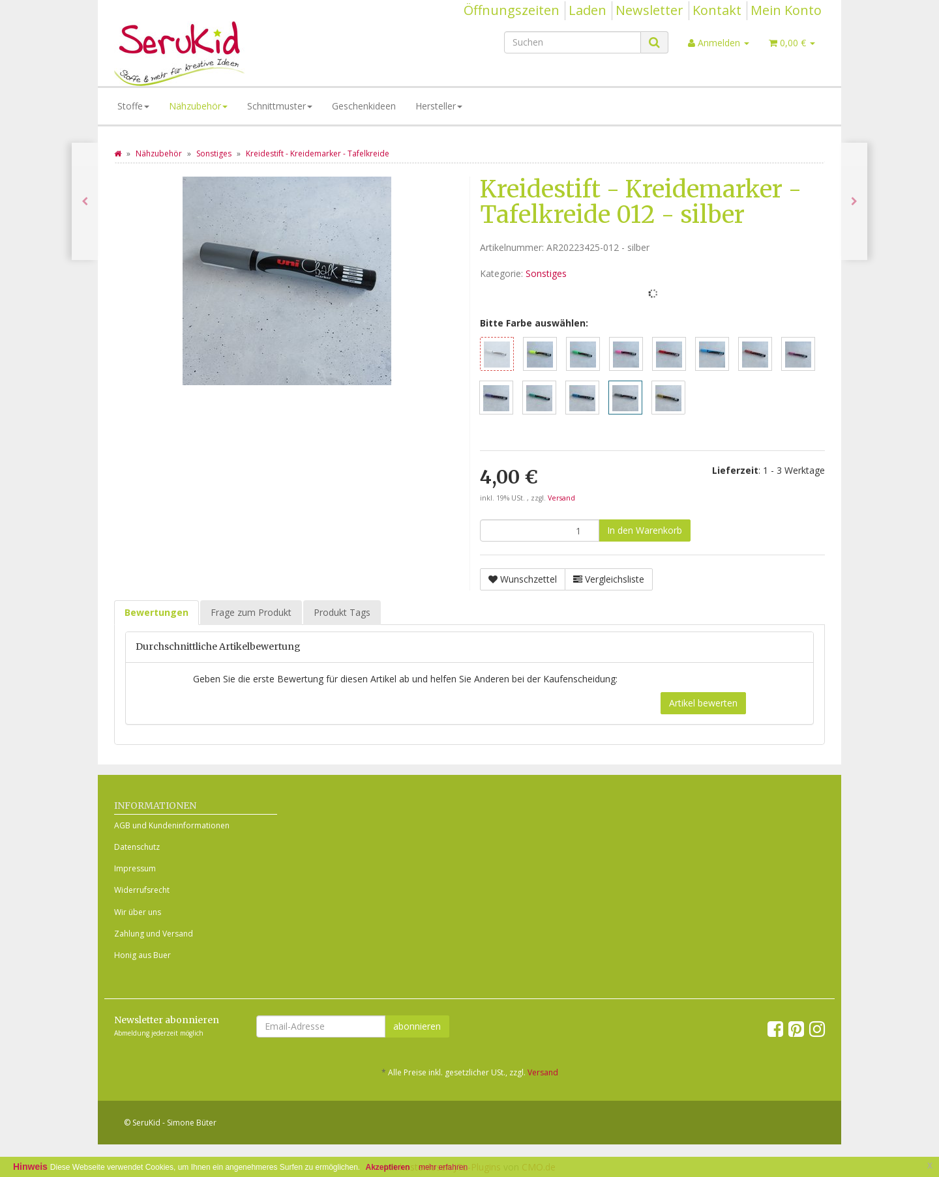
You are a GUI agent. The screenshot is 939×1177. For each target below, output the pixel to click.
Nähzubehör (198, 106)
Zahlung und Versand (153, 933)
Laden (587, 10)
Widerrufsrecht (142, 889)
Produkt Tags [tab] (342, 612)
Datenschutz (137, 846)
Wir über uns (137, 912)
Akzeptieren (388, 1167)
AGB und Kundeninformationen (172, 825)
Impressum (135, 868)
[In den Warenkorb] (645, 530)
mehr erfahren (443, 1167)
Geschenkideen (364, 106)
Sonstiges (546, 273)
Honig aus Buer (142, 955)
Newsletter (649, 10)
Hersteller (438, 106)
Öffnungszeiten (511, 10)
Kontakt (717, 10)
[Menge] (539, 530)
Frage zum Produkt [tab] (251, 612)
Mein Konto (786, 10)
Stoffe (133, 106)
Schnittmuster (279, 106)
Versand (561, 497)
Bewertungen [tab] (156, 612)
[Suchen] (572, 42)
